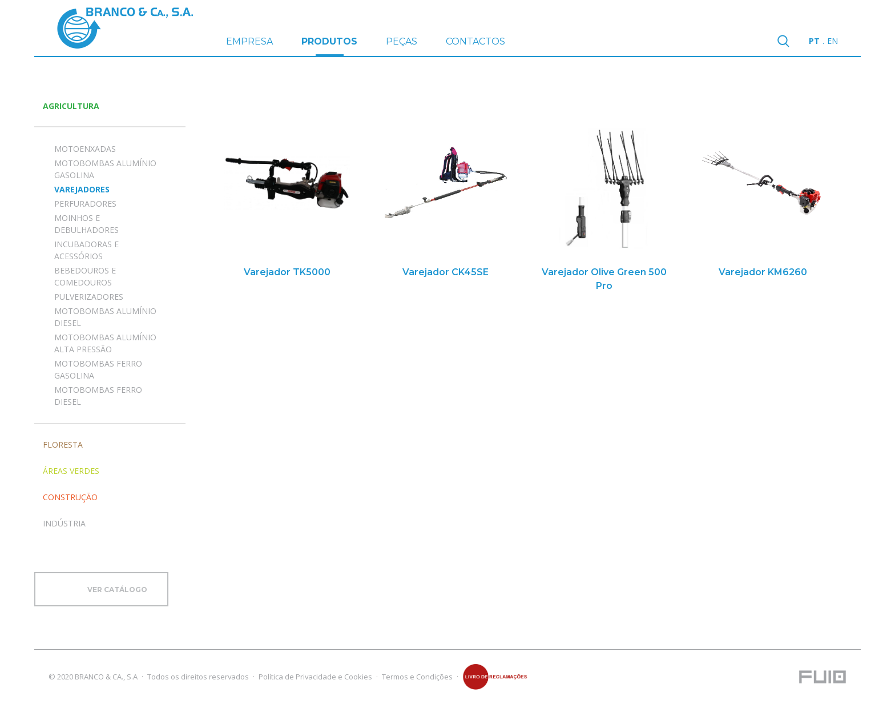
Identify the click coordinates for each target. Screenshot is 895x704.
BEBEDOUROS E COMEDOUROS (85, 276)
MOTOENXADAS (85, 148)
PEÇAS (401, 41)
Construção (70, 497)
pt (814, 40)
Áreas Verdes (71, 470)
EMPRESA (249, 41)
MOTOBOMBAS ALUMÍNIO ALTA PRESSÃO (105, 343)
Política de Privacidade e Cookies (315, 676)
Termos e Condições (417, 676)
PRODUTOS (329, 46)
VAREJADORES (82, 189)
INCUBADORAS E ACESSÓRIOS (86, 250)
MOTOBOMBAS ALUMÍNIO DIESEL (105, 316)
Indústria (64, 523)
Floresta (63, 444)
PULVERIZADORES (88, 296)
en (832, 40)
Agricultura (71, 105)
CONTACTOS (475, 41)
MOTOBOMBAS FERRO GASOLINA (98, 369)
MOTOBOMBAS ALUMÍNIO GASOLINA (105, 169)
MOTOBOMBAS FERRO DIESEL (98, 395)
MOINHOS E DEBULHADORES (86, 223)
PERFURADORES (85, 203)
